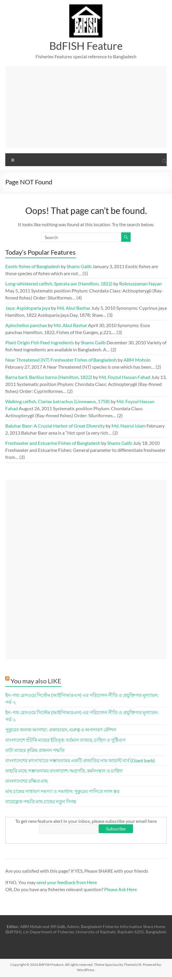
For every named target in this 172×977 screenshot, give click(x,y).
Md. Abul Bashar (73, 308)
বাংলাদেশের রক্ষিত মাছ (26, 781)
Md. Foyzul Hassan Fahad (124, 377)
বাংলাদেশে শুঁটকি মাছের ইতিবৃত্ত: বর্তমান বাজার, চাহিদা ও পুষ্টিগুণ (65, 740)
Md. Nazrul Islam (129, 425)
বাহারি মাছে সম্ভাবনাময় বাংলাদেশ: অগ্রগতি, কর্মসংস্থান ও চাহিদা (64, 770)
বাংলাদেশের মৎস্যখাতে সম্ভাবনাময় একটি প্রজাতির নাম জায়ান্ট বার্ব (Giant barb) (80, 760)
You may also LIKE (36, 681)
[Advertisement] (86, 107)
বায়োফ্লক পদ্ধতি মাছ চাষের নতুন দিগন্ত (40, 801)
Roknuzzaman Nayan (140, 283)
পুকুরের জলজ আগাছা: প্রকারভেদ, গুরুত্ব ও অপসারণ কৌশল (60, 729)
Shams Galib (79, 266)
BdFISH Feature (86, 45)
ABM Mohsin (137, 359)
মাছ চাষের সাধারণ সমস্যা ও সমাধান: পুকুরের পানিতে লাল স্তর (62, 791)
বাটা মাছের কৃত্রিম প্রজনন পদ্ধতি (35, 750)
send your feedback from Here (66, 882)
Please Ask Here (120, 889)
